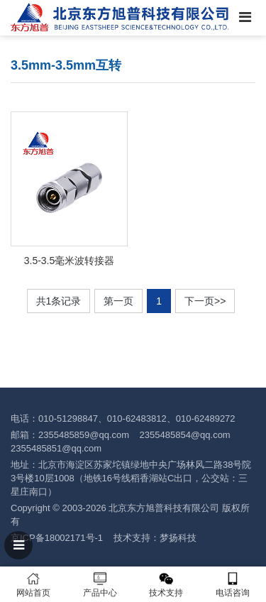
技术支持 (166, 584)
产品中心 (100, 584)
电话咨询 (232, 584)
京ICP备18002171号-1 (57, 537)
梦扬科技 (178, 537)
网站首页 (33, 584)
